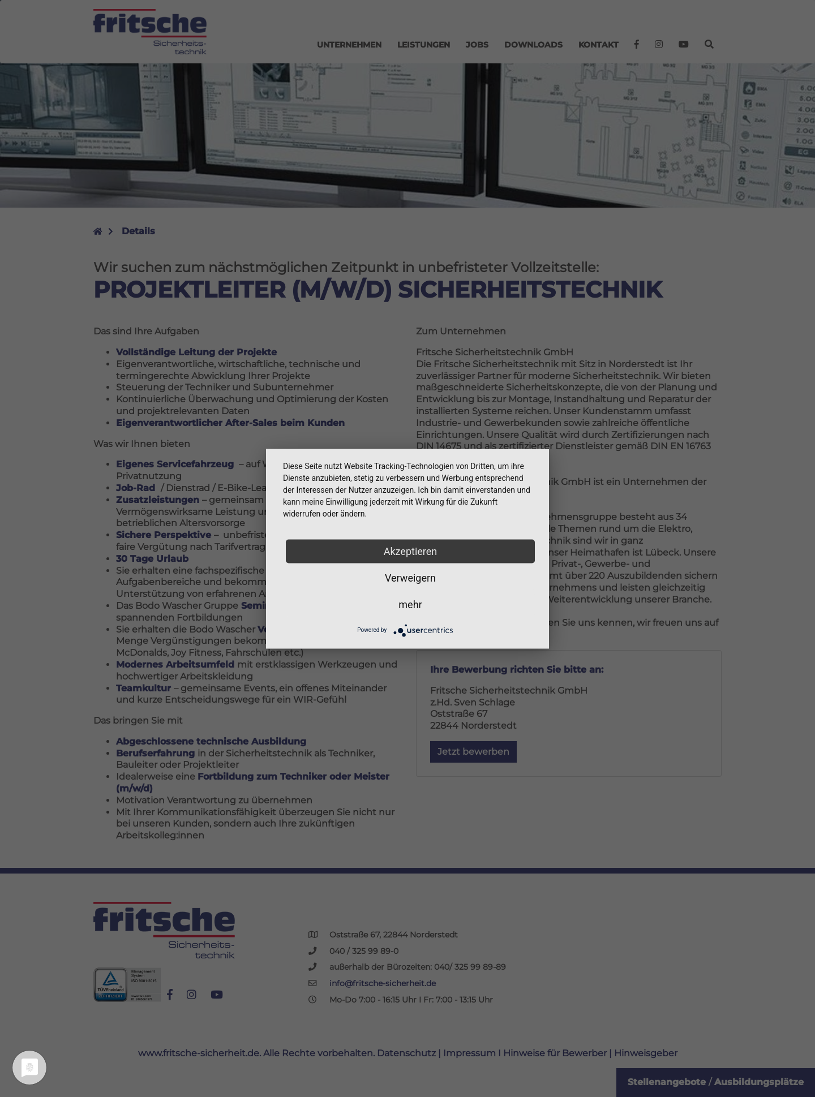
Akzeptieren (410, 551)
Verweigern (410, 577)
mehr (410, 604)
